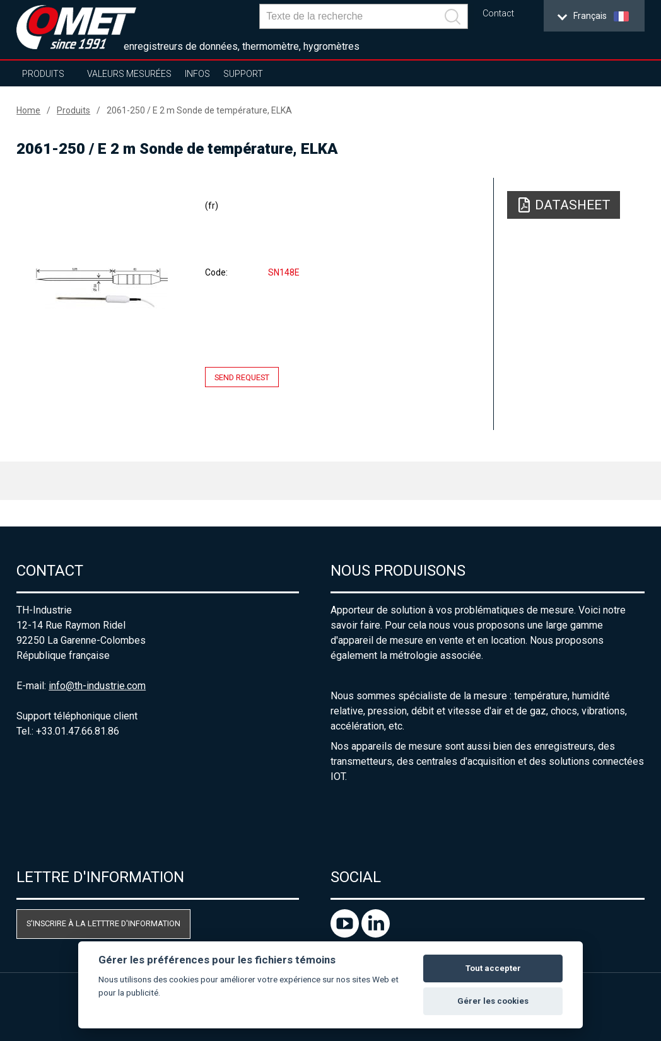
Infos (197, 74)
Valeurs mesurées (129, 74)
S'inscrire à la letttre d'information (103, 923)
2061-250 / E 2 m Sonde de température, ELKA (199, 110)
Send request (241, 376)
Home (28, 110)
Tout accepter (493, 968)
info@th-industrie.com (97, 686)
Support (243, 74)
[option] (101, 288)
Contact (498, 13)
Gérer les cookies (493, 1001)
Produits (43, 74)
